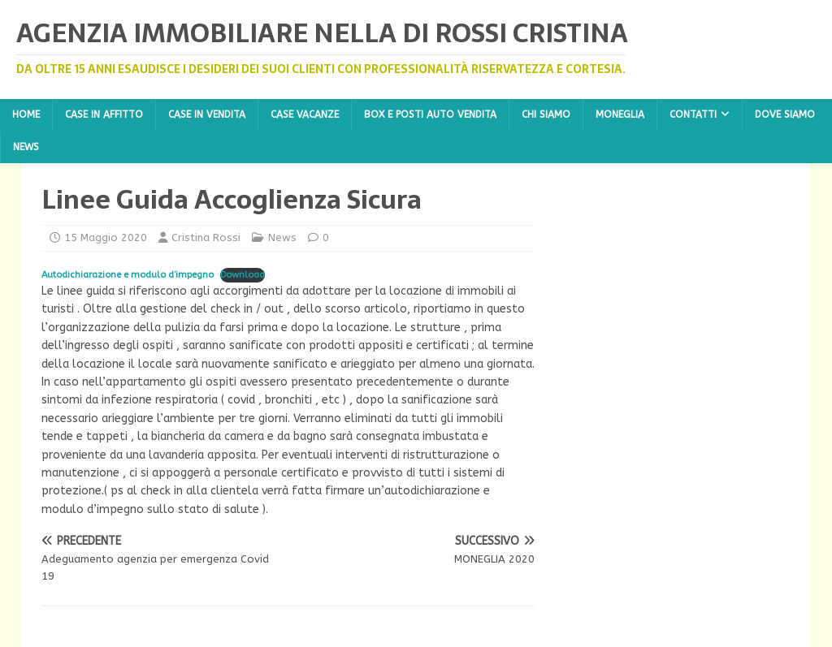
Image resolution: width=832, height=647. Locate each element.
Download (242, 275)
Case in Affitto (104, 114)
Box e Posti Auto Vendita (430, 114)
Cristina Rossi (205, 237)
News (26, 147)
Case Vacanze (305, 114)
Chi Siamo (546, 114)
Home (26, 114)
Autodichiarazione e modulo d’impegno (127, 275)
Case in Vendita (206, 114)
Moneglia (620, 114)
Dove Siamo (785, 114)
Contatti (693, 114)
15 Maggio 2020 (105, 237)
